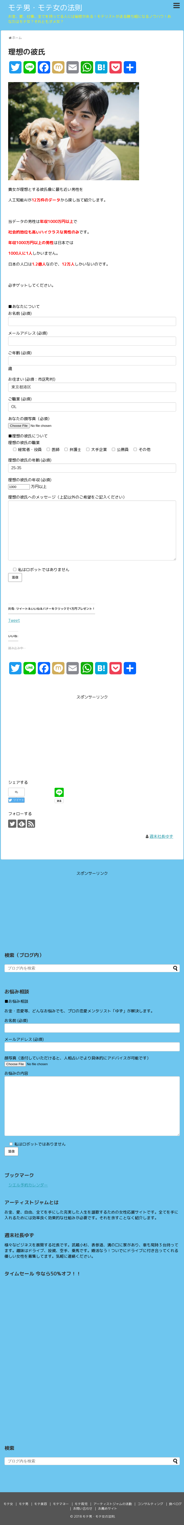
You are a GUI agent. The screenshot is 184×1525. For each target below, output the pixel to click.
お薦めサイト (107, 1508)
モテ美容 (40, 1504)
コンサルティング (150, 1504)
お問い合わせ (82, 1508)
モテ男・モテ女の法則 (45, 7)
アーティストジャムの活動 (112, 1504)
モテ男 (23, 1504)
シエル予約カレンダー (28, 1185)
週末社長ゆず (161, 836)
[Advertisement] (49, 735)
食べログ (175, 1504)
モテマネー (61, 1504)
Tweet (14, 620)
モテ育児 (81, 1504)
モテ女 (8, 1504)
